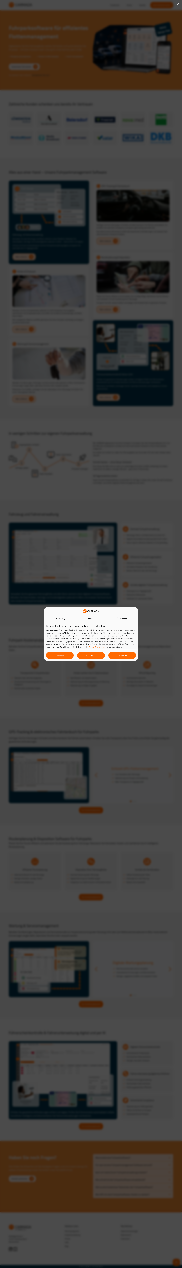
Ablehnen (60, 655)
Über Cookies (122, 618)
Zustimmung (60, 618)
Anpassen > (91, 655)
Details (91, 618)
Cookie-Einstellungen (97, 647)
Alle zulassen (122, 655)
